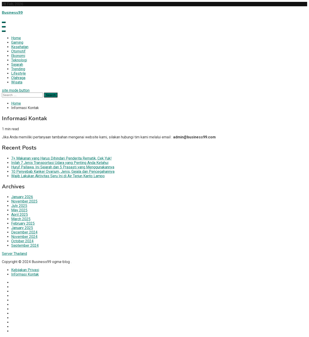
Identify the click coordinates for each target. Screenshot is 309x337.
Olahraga (18, 78)
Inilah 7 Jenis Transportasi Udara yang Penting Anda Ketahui (59, 162)
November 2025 (24, 201)
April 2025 (19, 214)
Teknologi (19, 60)
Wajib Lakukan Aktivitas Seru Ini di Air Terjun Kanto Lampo (58, 176)
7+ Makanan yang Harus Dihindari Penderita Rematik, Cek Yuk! (61, 158)
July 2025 (19, 206)
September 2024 (25, 245)
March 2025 (20, 219)
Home (16, 38)
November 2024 (24, 236)
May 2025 (19, 210)
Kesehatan (19, 47)
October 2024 (22, 241)
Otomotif (18, 51)
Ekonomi (18, 55)
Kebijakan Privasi (25, 270)
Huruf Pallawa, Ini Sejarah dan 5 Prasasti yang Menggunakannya (62, 167)
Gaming (17, 42)
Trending (18, 69)
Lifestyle (18, 73)
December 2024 (24, 232)
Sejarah (17, 64)
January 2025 (22, 228)
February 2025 (23, 223)
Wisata (16, 82)
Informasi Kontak (25, 274)
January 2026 (22, 197)
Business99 (12, 12)
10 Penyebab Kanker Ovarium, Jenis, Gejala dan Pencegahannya (62, 171)
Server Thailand (14, 253)
